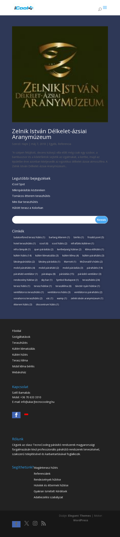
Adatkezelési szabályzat (48, 497)
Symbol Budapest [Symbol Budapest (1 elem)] (67, 280)
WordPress (80, 520)
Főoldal (16, 331)
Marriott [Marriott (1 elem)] (70, 261)
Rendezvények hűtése (47, 479)
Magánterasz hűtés (46, 467)
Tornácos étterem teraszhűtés (31, 196)
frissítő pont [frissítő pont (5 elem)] (96, 237)
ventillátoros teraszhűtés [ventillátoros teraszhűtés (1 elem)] (29, 292)
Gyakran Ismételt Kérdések (50, 491)
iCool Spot (18, 184)
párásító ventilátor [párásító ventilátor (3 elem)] (89, 274)
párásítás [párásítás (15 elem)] (66, 274)
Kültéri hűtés (20, 354)
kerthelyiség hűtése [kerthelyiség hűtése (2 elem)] (69, 249)
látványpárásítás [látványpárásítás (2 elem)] (24, 261)
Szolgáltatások (21, 337)
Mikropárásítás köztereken (28, 190)
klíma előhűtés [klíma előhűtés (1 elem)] (94, 249)
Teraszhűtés (20, 343)
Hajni (25, 144)
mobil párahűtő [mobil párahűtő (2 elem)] (49, 267)
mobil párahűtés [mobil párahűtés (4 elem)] (24, 267)
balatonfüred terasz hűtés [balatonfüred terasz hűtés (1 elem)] (29, 237)
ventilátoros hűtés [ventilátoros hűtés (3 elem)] (59, 292)
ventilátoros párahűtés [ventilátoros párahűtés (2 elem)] (88, 292)
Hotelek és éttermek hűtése (51, 485)
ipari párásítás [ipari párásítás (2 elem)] (43, 249)
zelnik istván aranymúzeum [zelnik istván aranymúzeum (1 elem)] (87, 298)
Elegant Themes (79, 515)
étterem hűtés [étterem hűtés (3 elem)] (23, 304)
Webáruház (19, 372)
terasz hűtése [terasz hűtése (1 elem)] (43, 286)
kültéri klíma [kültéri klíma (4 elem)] (70, 255)
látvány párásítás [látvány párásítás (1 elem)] (49, 261)
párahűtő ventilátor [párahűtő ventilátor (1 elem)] (26, 274)
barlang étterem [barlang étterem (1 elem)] (59, 237)
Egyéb (52, 144)
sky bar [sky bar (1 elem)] (46, 280)
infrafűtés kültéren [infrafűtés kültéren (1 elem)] (82, 243)
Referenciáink (42, 473)
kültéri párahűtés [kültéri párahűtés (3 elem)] (93, 255)
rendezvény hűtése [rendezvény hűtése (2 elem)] (25, 280)
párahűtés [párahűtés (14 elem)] (95, 267)
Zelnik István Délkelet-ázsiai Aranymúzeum (49, 134)
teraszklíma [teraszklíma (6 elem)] (63, 286)
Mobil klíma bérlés (23, 366)
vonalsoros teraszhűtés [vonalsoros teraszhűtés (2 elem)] (28, 298)
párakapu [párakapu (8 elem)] (48, 274)
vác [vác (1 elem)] (49, 298)
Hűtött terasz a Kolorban (27, 208)
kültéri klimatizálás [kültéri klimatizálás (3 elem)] (46, 255)
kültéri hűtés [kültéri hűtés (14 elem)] (22, 255)
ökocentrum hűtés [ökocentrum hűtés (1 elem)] (47, 304)
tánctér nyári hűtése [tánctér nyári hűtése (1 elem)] (87, 286)
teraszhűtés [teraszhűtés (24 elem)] (91, 280)
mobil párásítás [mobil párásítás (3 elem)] (73, 267)
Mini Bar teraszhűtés (25, 202)
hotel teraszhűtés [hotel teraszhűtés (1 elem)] (25, 243)
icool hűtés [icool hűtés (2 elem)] (59, 243)
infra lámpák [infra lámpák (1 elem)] (22, 249)
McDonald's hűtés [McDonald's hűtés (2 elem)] (91, 261)
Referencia (64, 144)
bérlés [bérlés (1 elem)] (79, 237)
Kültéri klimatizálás (23, 348)
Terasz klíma (20, 360)
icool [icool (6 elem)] (43, 243)
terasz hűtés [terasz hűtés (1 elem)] (22, 286)
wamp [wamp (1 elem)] (62, 298)
